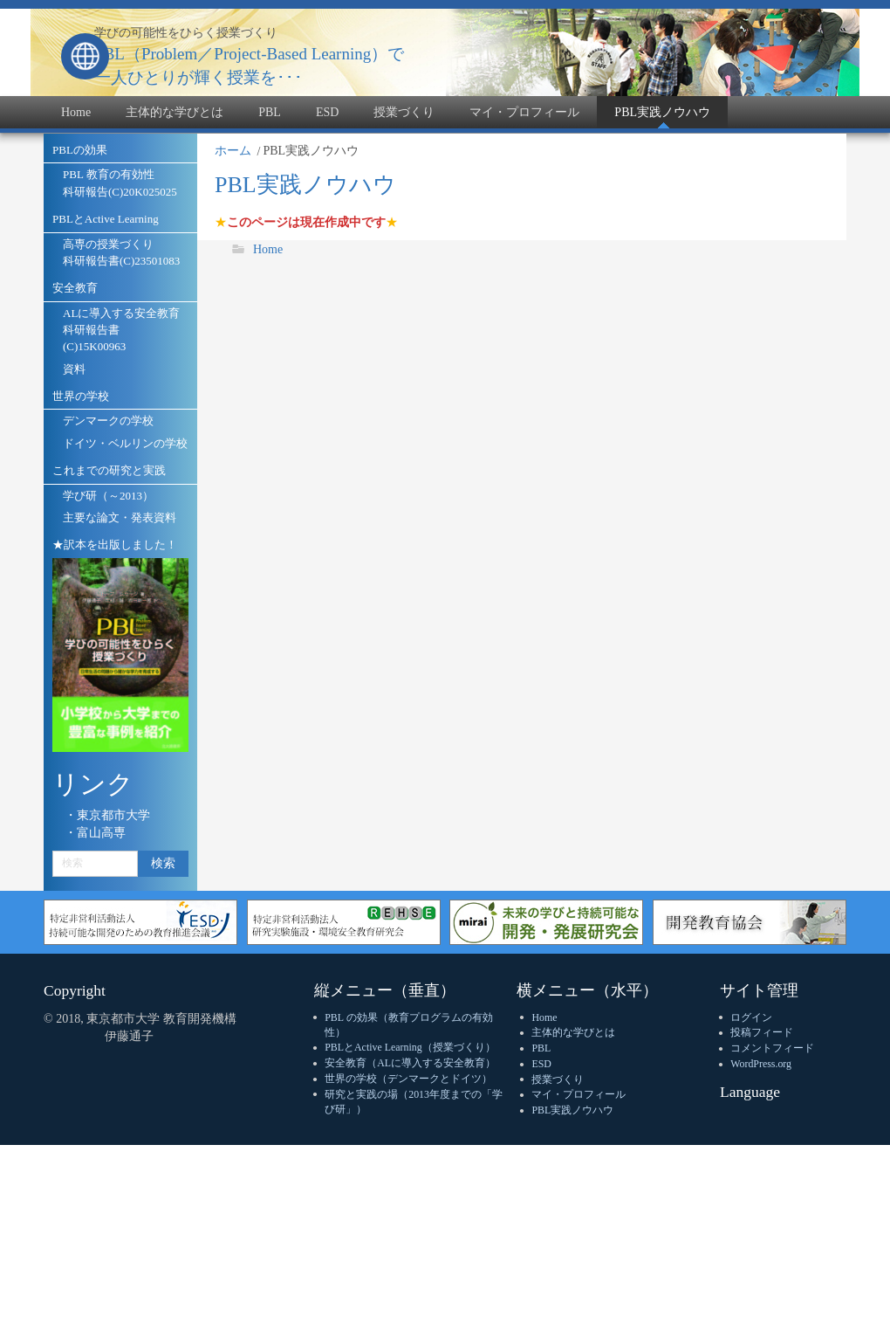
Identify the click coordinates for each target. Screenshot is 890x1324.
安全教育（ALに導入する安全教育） (410, 1063)
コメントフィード (772, 1048)
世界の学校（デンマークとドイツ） (408, 1078)
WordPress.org (760, 1064)
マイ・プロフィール (578, 1094)
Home (268, 249)
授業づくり (557, 1079)
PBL (541, 1048)
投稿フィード (761, 1032)
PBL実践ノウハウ (572, 1110)
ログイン (751, 1017)
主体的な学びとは (573, 1032)
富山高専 (101, 832)
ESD (541, 1064)
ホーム (233, 150)
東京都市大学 (113, 815)
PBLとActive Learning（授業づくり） (410, 1047)
